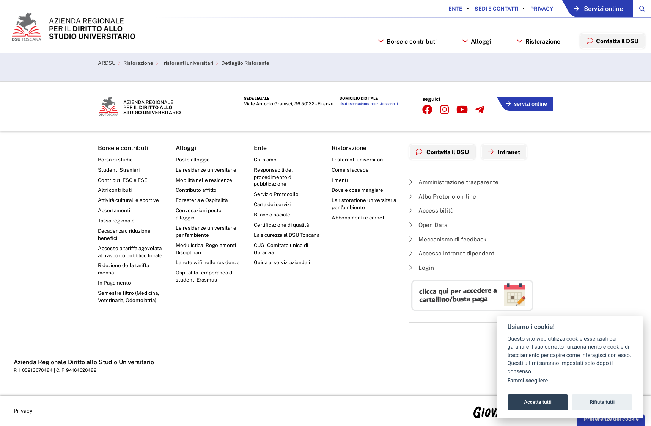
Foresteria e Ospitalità (202, 200)
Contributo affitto (197, 190)
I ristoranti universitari (192, 70)
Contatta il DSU (444, 150)
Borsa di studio (115, 158)
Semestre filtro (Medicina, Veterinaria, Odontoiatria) (129, 307)
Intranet (508, 150)
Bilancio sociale (273, 215)
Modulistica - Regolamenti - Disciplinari (207, 250)
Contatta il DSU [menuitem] (610, 47)
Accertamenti (114, 211)
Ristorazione (140, 70)
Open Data (428, 223)
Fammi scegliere (528, 380)
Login (421, 267)
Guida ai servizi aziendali (283, 272)
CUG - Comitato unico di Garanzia (282, 258)
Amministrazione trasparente (454, 180)
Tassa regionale (117, 221)
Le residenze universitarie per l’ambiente (206, 232)
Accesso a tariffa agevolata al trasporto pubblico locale (125, 257)
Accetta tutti (538, 402)
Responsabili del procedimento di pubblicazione (273, 176)
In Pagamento (115, 293)
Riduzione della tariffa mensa (124, 278)
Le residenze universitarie (206, 169)
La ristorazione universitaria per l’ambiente (364, 204)
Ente (448, 9)
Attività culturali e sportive (129, 200)
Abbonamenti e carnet (358, 218)
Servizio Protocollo (276, 194)
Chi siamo (265, 158)
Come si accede (351, 169)
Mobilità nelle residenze (204, 179)
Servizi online (594, 9)
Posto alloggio (193, 158)
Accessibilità (432, 209)
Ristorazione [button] (535, 48)
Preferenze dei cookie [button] (611, 419)
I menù (340, 179)
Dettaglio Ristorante (254, 70)
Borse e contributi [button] (404, 48)
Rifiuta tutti (602, 402)
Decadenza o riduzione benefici (125, 235)
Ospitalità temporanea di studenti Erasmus (205, 278)
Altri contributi (115, 190)
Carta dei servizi (273, 205)
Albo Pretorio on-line (442, 194)
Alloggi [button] (473, 48)
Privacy (534, 9)
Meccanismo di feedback (449, 238)
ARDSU (107, 70)
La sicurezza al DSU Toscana (278, 240)
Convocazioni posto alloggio (199, 214)
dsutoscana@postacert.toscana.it (366, 104)
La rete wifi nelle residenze (208, 265)
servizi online (525, 102)
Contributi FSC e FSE (123, 179)
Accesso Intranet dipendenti (453, 253)
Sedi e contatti (488, 9)
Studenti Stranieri (119, 169)
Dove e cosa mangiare (358, 190)
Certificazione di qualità (282, 225)
